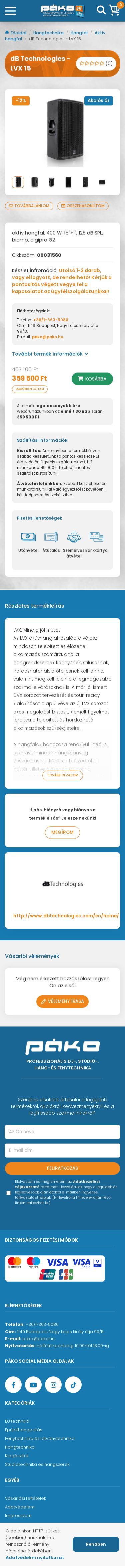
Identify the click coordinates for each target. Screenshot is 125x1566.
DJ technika (17, 1421)
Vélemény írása (62, 1001)
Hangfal (80, 33)
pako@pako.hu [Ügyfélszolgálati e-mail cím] (38, 1338)
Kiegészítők (17, 1456)
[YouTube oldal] (33, 1384)
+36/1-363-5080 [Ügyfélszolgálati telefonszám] (42, 1324)
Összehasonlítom (83, 206)
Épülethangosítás (23, 1430)
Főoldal (16, 33)
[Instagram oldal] (53, 1384)
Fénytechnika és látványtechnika (40, 1438)
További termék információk (50, 354)
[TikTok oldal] (73, 1384)
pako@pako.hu (47, 337)
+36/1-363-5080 (50, 320)
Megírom (62, 832)
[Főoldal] (62, 11)
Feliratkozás (62, 1168)
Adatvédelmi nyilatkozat (35, 1557)
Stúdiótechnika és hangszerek (37, 1464)
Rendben (96, 1544)
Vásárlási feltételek (25, 1498)
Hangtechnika (49, 33)
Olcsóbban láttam (30, 389)
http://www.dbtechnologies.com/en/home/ (66, 916)
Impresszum (18, 1515)
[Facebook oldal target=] (13, 1384)
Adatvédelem (20, 1507)
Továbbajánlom (29, 206)
